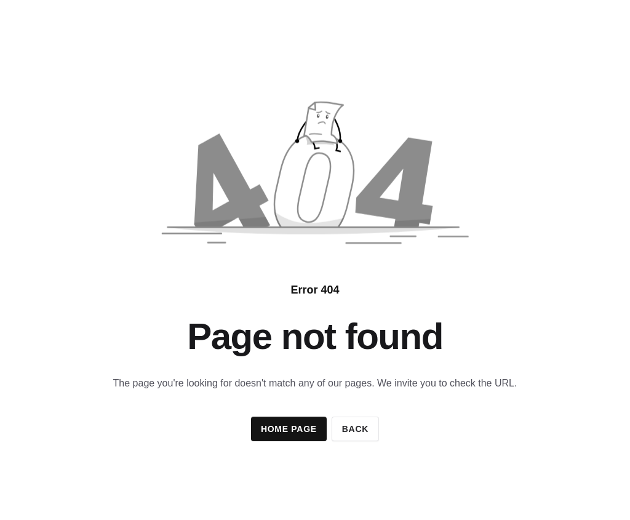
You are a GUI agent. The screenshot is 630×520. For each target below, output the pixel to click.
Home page (289, 429)
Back (355, 429)
